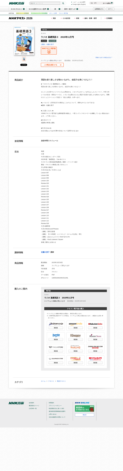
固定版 (56, 327)
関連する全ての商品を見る (104, 57)
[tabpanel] (24, 42)
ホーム (43, 381)
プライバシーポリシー (55, 405)
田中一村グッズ (69, 9)
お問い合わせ (52, 414)
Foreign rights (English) (79, 4)
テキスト (51, 381)
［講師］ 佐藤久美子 (47, 44)
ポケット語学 (53, 13)
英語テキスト (61, 381)
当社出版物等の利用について (57, 417)
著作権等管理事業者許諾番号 (57, 411)
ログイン (110, 9)
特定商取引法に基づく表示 (56, 408)
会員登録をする (99, 9)
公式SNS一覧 (33, 408)
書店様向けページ (34, 405)
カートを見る (108, 3)
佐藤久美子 (45, 252)
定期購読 (109, 18)
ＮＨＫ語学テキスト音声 (37, 9)
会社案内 (31, 403)
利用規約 (51, 403)
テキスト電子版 (63, 13)
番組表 (84, 415)
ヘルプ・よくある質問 (78, 2)
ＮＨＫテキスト (16, 9)
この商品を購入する (50, 65)
